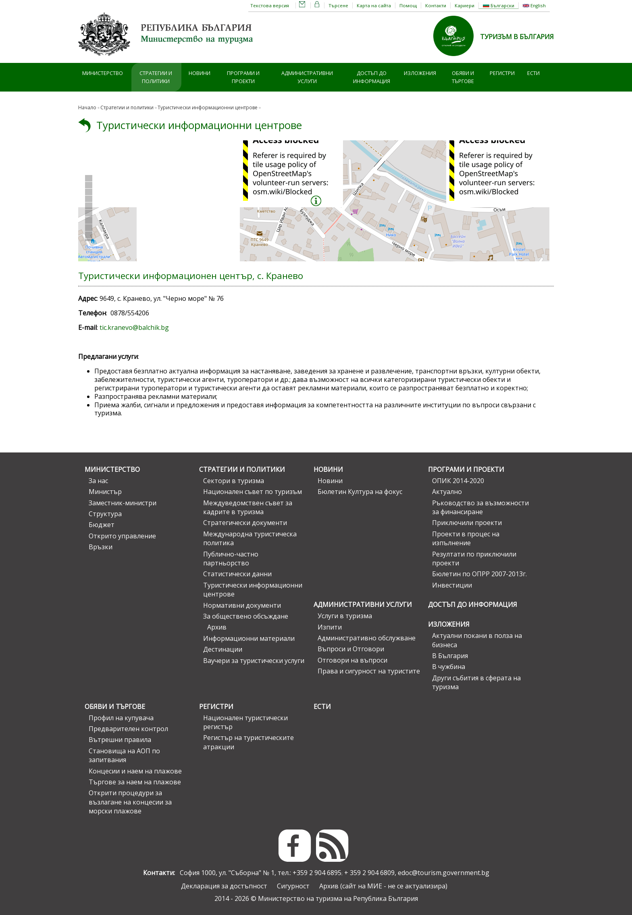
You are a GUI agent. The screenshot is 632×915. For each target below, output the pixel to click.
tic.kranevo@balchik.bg (134, 327)
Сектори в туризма (233, 480)
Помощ (408, 5)
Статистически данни (237, 573)
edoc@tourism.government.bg (443, 872)
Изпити (330, 627)
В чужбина (448, 666)
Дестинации (222, 649)
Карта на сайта (374, 5)
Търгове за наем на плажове (135, 781)
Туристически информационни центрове (199, 125)
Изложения (420, 73)
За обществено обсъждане (245, 616)
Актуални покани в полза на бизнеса (477, 640)
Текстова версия (269, 5)
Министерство (102, 73)
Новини (199, 73)
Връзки (100, 546)
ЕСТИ (533, 73)
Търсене (338, 5)
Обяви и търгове (463, 77)
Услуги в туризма (345, 615)
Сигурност (293, 886)
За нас (98, 480)
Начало (87, 107)
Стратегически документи (245, 522)
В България (450, 655)
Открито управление (122, 535)
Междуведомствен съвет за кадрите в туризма (247, 507)
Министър (105, 491)
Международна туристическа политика (250, 538)
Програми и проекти (243, 77)
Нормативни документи (242, 605)
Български (498, 5)
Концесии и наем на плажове (135, 771)
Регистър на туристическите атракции (248, 742)
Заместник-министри (122, 502)
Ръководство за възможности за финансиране (480, 507)
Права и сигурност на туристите (369, 671)
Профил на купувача (121, 717)
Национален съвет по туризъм (252, 491)
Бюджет (101, 524)
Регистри (502, 73)
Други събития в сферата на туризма (476, 682)
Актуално (447, 491)
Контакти (435, 5)
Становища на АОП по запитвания (124, 755)
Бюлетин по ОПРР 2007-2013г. (479, 573)
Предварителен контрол (128, 728)
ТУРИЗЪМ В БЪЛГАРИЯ (517, 36)
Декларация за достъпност (224, 886)
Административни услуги (307, 77)
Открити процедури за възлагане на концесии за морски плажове (130, 801)
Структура (105, 513)
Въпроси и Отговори (351, 648)
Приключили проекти (467, 522)
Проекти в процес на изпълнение (465, 538)
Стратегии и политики (155, 77)
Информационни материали (249, 638)
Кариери (464, 5)
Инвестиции (452, 585)
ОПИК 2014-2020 (458, 480)
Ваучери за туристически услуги (253, 660)
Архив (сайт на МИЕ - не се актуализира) (383, 886)
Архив (217, 627)
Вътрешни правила (120, 739)
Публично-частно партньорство (230, 558)
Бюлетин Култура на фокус (360, 491)
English (534, 5)
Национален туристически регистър (245, 722)
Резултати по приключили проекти (474, 558)
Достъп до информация (371, 77)
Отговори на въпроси (352, 660)
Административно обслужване (367, 638)
